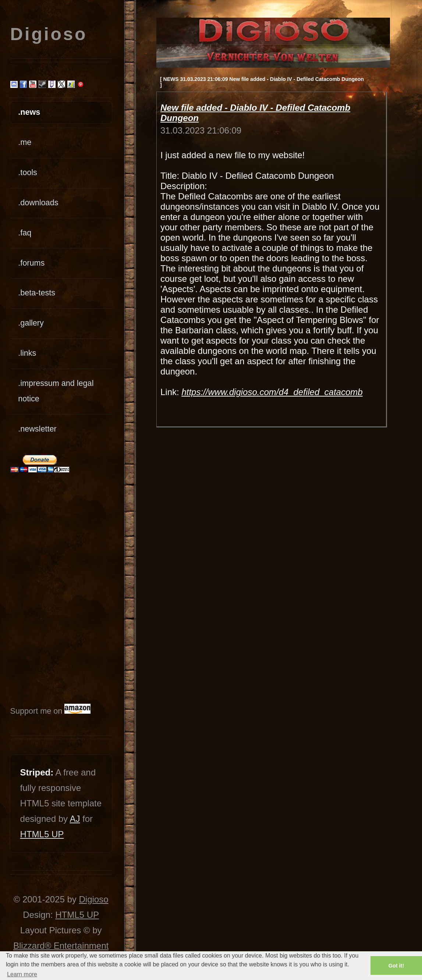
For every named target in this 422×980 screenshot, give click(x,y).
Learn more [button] (22, 974)
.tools (27, 172)
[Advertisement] (32, 587)
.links (27, 353)
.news (29, 112)
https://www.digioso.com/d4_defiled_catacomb (271, 392)
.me (24, 142)
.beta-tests (36, 292)
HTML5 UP (42, 834)
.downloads (38, 202)
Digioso (93, 899)
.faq (24, 232)
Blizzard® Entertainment (61, 946)
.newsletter (37, 428)
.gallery (31, 322)
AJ (75, 819)
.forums (31, 262)
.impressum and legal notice (55, 391)
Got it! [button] (396, 966)
